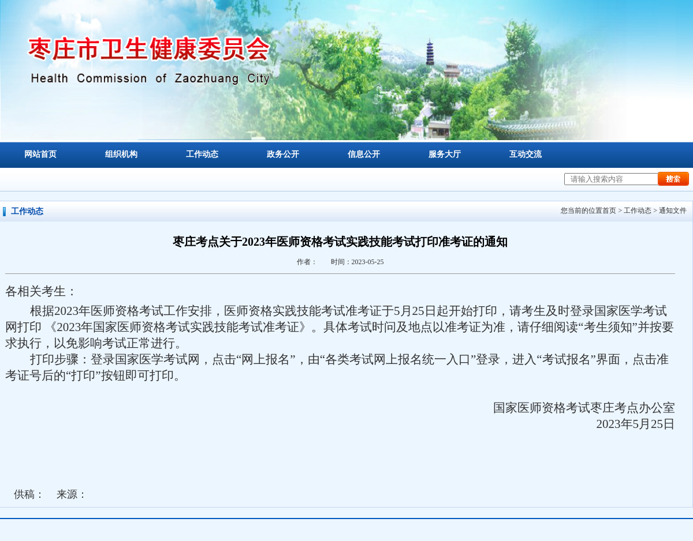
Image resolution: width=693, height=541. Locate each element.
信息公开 (364, 154)
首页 (609, 210)
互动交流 (525, 154)
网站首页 (40, 154)
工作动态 (202, 154)
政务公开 (283, 154)
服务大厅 (445, 154)
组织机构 (121, 154)
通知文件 (673, 210)
